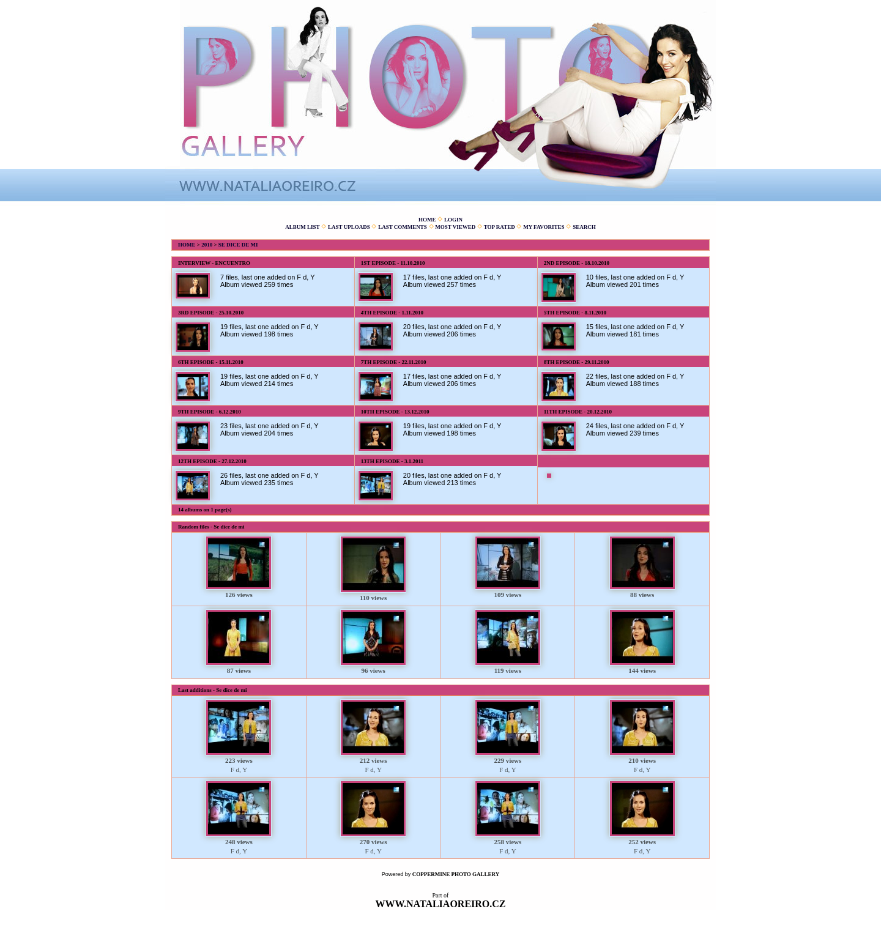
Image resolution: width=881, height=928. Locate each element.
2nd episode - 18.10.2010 (576, 263)
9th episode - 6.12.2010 (209, 412)
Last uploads (349, 227)
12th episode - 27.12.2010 (212, 461)
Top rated (499, 227)
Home (427, 220)
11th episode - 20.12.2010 (578, 412)
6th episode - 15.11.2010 (210, 362)
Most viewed (455, 227)
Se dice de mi (238, 245)
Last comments (402, 227)
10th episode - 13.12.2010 (395, 412)
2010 (206, 245)
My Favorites (543, 227)
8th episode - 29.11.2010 (576, 362)
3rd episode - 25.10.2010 (210, 313)
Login (453, 220)
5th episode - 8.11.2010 (575, 313)
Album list (302, 227)
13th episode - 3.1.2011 (392, 461)
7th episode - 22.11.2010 (393, 362)
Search (584, 227)
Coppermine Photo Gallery (456, 874)
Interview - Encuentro (214, 263)
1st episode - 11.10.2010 (393, 263)
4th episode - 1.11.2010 (392, 313)
